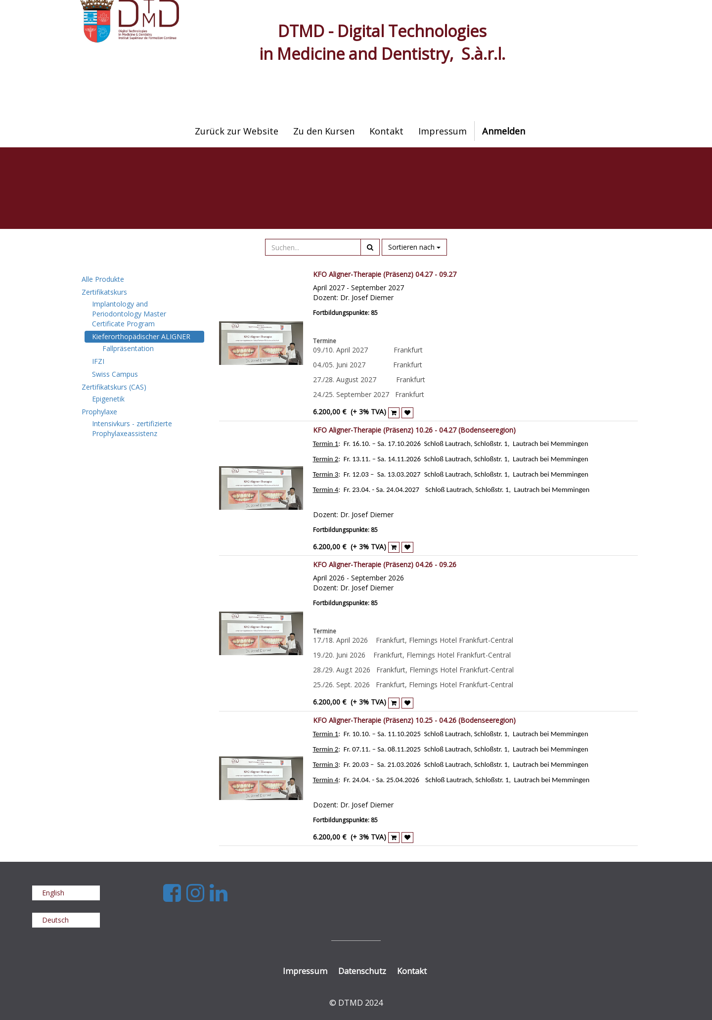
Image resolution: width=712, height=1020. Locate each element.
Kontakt (412, 970)
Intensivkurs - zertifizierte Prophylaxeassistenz (132, 428)
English (53, 892)
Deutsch (55, 920)
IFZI (98, 361)
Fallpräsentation (128, 348)
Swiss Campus (115, 374)
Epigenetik (108, 398)
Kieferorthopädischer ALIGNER (141, 336)
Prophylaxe (99, 411)
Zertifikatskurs (104, 292)
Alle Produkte (103, 279)
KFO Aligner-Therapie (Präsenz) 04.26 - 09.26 (384, 564)
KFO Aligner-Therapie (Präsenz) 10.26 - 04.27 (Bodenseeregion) (414, 430)
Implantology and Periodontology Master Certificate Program (129, 313)
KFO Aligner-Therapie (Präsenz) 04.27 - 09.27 (384, 274)
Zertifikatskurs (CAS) (114, 387)
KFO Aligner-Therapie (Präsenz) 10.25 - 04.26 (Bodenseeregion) (414, 720)
